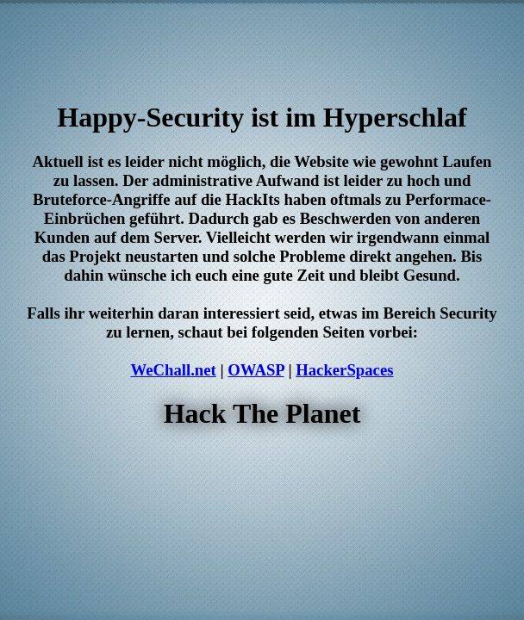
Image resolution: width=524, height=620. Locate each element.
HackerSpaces (344, 370)
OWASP (256, 370)
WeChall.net (173, 370)
